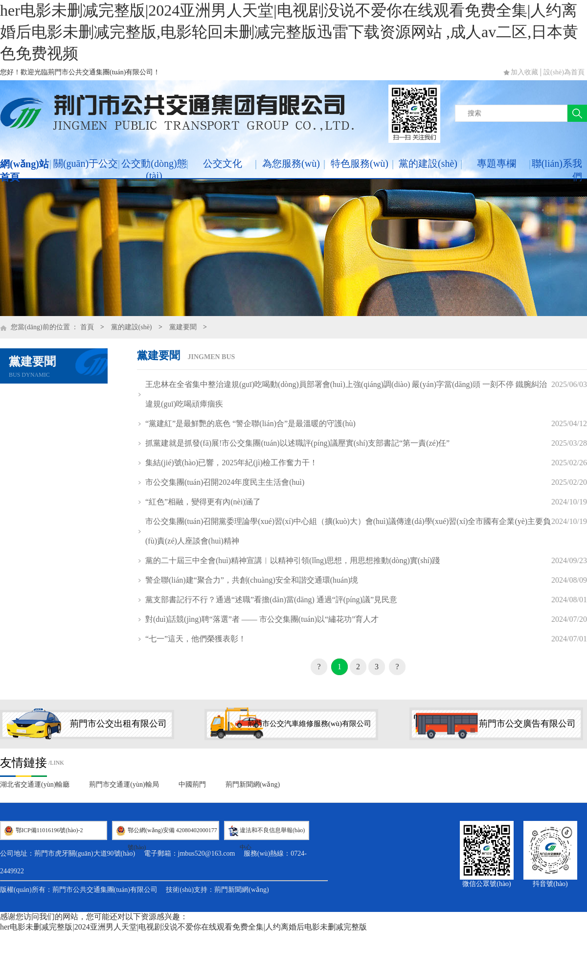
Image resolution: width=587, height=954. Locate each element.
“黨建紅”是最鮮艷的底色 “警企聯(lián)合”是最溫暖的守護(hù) (250, 423)
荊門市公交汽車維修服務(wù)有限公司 (309, 723)
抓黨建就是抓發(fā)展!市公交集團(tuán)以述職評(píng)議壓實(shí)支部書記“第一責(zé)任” (297, 443)
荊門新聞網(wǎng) (253, 784)
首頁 (87, 327)
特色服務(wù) (359, 163)
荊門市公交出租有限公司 (118, 723)
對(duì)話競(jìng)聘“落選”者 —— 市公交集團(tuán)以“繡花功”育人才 (262, 619)
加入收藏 (524, 72)
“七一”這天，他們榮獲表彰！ (195, 639)
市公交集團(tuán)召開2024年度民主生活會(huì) (224, 482)
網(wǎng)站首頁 (24, 170)
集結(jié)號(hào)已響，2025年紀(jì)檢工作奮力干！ (231, 462)
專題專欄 (496, 163)
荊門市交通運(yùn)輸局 (123, 784)
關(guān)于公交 (85, 163)
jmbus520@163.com (206, 853)
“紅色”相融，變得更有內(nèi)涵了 (203, 502)
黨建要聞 (183, 327)
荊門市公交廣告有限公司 (527, 723)
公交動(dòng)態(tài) (153, 169)
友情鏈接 (23, 762)
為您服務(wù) (291, 163)
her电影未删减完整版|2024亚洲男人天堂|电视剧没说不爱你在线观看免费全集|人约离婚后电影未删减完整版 (183, 927)
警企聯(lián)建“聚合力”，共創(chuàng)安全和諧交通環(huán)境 (251, 580)
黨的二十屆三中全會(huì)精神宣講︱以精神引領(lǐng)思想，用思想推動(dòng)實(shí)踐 (292, 560)
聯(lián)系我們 (557, 170)
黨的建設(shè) (428, 163)
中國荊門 (192, 784)
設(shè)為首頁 (564, 72)
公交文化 (222, 163)
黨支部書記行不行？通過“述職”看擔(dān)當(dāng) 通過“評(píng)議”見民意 (271, 599)
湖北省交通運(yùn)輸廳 (34, 784)
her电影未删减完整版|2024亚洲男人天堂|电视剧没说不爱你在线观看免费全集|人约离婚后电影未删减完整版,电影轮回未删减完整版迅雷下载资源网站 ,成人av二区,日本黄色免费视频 (289, 31)
